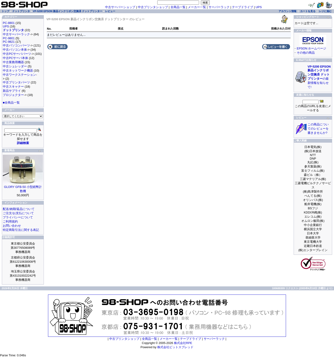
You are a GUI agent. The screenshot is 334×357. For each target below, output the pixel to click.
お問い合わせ (12, 225)
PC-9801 (9, 38)
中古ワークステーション (19, 74)
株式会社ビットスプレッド (175, 347)
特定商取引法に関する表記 (21, 230)
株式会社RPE (183, 343)
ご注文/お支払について (18, 213)
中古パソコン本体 (15, 49)
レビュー (110, 11)
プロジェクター (13, 95)
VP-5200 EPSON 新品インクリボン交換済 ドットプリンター (68, 11)
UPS (259, 7)
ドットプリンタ (21, 11)
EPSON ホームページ (311, 48)
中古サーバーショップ (120, 7)
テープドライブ (242, 7)
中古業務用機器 (13, 62)
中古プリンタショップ (153, 7)
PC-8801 (9, 23)
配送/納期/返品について (19, 209)
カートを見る (307, 11)
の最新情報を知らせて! (319, 77)
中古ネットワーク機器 (18, 70)
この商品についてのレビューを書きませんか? (318, 128)
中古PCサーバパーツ (17, 54)
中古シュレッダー (15, 66)
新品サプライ (12, 90)
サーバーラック (219, 7)
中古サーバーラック (16, 34)
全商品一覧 (178, 7)
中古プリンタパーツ (16, 82)
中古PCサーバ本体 (15, 58)
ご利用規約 (10, 221)
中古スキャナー (13, 86)
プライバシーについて (18, 217)
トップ (5, 11)
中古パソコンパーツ (16, 45)
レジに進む (325, 11)
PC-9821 (9, 41)
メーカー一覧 (197, 7)
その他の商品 (306, 52)
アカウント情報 (287, 11)
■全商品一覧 (11, 102)
